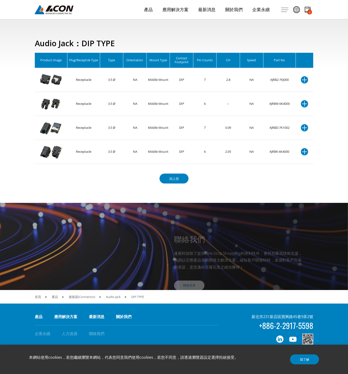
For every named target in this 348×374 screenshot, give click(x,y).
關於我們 (123, 316)
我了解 (304, 359)
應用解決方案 (65, 316)
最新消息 (96, 316)
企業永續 (42, 333)
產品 (39, 316)
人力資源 (69, 333)
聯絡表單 (189, 293)
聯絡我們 (96, 333)
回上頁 (174, 178)
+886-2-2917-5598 (286, 325)
